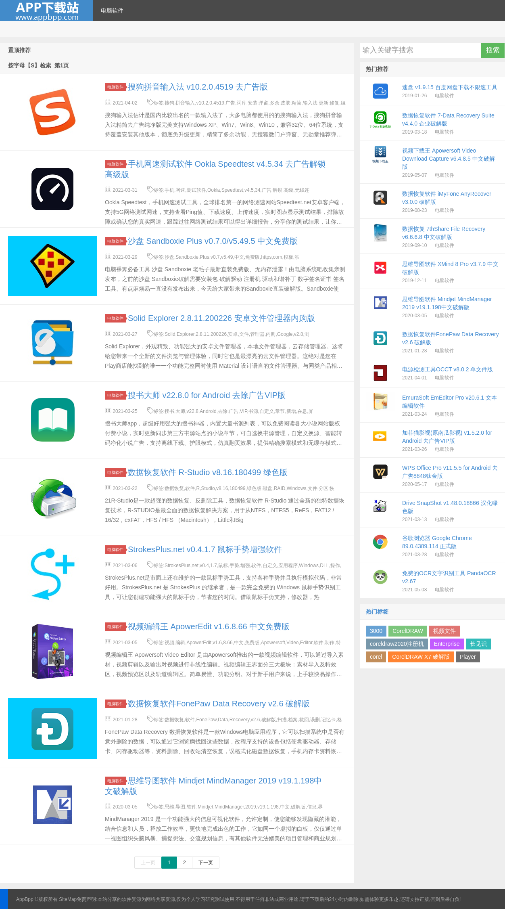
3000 (376, 631)
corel (376, 656)
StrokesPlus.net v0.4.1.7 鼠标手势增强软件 (205, 549)
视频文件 (444, 631)
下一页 (205, 862)
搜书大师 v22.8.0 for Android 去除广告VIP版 (207, 395)
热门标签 (377, 611)
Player (468, 656)
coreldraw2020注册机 (397, 644)
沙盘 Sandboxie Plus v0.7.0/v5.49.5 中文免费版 (213, 241)
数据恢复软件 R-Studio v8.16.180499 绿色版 (208, 472)
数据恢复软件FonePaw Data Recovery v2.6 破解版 (219, 703)
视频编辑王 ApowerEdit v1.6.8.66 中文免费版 (209, 626)
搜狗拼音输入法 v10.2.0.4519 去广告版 (198, 86)
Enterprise (447, 644)
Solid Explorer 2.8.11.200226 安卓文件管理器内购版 (221, 318)
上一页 (148, 862)
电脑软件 (112, 10)
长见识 (478, 644)
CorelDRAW (407, 631)
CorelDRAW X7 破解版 (421, 656)
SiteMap (68, 899)
